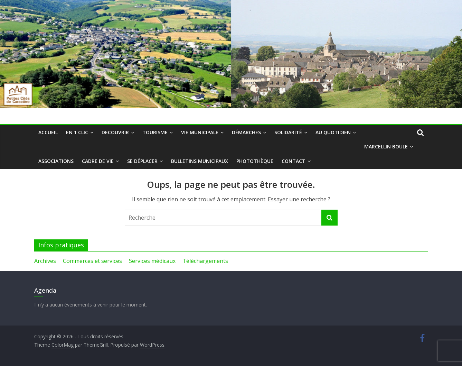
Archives (45, 261)
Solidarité (288, 132)
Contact (293, 161)
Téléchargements (205, 261)
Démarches (246, 132)
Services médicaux (152, 261)
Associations (56, 161)
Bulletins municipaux (199, 161)
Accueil (48, 132)
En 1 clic (77, 132)
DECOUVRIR (115, 132)
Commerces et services (92, 261)
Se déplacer (142, 161)
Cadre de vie (98, 161)
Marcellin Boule (386, 146)
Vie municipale (199, 132)
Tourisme (155, 132)
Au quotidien (333, 132)
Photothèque (254, 161)
